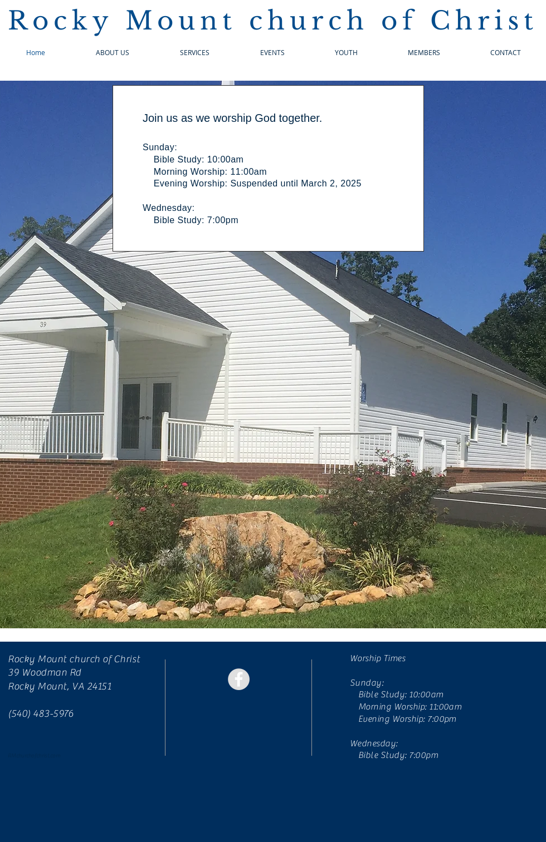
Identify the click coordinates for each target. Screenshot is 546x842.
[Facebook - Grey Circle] (239, 679)
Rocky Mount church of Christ (273, 20)
